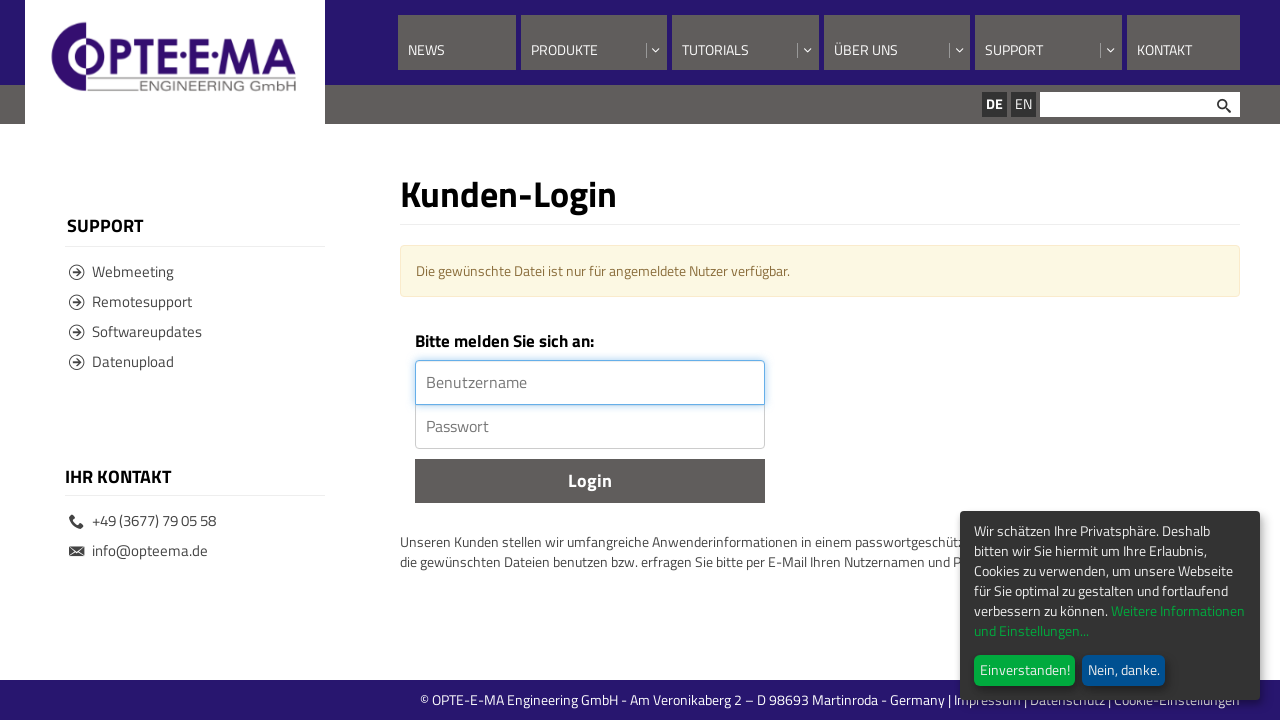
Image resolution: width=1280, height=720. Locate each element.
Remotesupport (130, 301)
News (426, 49)
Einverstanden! (1025, 669)
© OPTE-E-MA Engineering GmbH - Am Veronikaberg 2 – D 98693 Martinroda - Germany (762, 699)
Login (590, 480)
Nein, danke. (1124, 669)
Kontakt (1164, 49)
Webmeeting (121, 271)
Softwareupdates (135, 331)
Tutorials (715, 49)
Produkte (564, 49)
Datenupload (121, 361)
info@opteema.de (138, 550)
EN (1023, 103)
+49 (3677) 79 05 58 (142, 520)
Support (1014, 49)
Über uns (866, 49)
